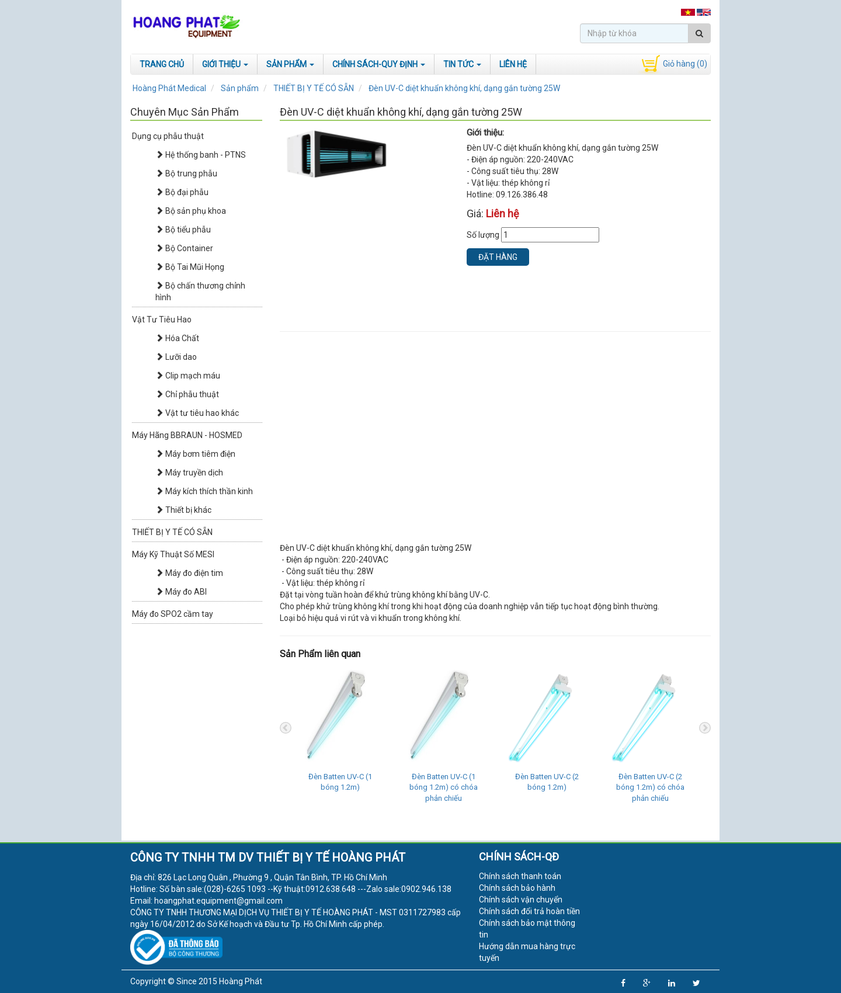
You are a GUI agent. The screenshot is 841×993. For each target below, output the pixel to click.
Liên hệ (513, 64)
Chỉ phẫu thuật (187, 394)
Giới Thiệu (225, 64)
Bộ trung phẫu (186, 173)
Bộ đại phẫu (181, 192)
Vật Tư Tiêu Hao (162, 319)
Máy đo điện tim (189, 573)
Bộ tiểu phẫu (183, 229)
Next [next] (705, 728)
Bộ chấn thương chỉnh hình (200, 291)
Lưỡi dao (176, 357)
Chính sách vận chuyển (520, 899)
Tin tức (462, 64)
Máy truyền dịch (189, 472)
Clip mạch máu (187, 375)
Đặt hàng (497, 257)
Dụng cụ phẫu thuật (168, 136)
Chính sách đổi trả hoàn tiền (529, 911)
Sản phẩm (290, 64)
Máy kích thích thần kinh (204, 491)
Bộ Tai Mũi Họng (189, 267)
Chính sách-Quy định (378, 64)
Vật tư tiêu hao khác (197, 413)
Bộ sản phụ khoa (190, 211)
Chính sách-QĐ (519, 856)
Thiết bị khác (183, 510)
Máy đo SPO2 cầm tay (172, 614)
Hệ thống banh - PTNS (200, 154)
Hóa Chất (177, 338)
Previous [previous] (285, 728)
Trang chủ (162, 64)
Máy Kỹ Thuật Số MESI (173, 554)
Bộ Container (184, 248)
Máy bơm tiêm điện (195, 454)
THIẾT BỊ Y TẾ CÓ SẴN (172, 532)
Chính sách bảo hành (517, 888)
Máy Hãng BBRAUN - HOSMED (187, 435)
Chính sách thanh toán (520, 876)
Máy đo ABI (181, 591)
